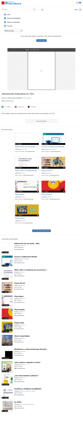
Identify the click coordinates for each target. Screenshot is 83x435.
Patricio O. (23, 351)
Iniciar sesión (41, 40)
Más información (41, 121)
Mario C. (23, 173)
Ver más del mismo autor (41, 231)
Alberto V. (23, 364)
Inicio (8, 14)
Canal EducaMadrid (13, 18)
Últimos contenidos (13, 22)
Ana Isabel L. (28, 98)
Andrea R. (24, 149)
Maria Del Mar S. (52, 149)
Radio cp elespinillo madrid (28, 391)
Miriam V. (50, 173)
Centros (9, 26)
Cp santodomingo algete (27, 404)
